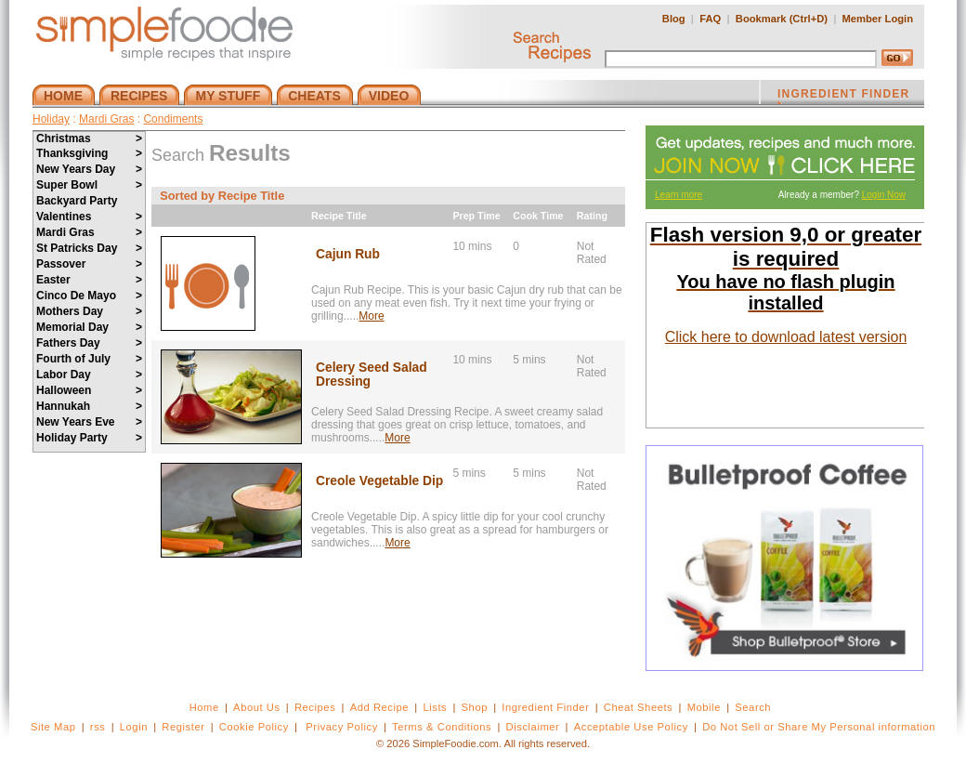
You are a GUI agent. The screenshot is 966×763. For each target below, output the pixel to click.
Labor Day (89, 374)
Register (183, 726)
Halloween (89, 390)
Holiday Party (89, 437)
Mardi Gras (106, 118)
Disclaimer (533, 726)
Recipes (314, 707)
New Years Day (89, 169)
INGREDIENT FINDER (843, 95)
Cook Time (538, 215)
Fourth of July (89, 358)
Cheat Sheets (638, 707)
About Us (257, 707)
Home (204, 707)
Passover (89, 263)
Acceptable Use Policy (631, 726)
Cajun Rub (348, 254)
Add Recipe (379, 707)
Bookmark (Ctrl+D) (782, 18)
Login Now (884, 195)
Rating (592, 215)
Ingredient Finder (545, 707)
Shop (475, 707)
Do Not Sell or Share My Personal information (818, 726)
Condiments (172, 118)
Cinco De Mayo (89, 295)
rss (98, 726)
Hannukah (89, 406)
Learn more (678, 195)
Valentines (89, 216)
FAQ (710, 18)
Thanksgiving (89, 153)
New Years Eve (89, 421)
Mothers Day (89, 311)
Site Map (53, 726)
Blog (673, 18)
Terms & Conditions (441, 726)
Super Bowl (89, 184)
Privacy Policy (341, 726)
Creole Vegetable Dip (379, 481)
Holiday (51, 118)
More (371, 315)
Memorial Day (89, 327)
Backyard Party (76, 200)
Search (753, 707)
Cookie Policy (254, 726)
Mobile (704, 707)
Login (134, 726)
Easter (89, 279)
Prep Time (476, 215)
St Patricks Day (89, 248)
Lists (435, 707)
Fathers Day (89, 342)
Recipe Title (339, 215)
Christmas (89, 138)
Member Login (877, 18)
